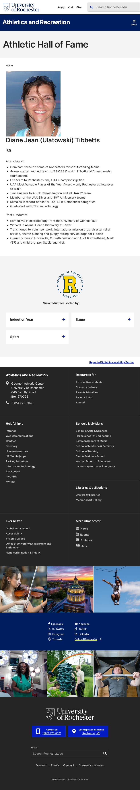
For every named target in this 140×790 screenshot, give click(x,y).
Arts (81, 546)
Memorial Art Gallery (89, 500)
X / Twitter (56, 629)
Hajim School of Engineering (93, 436)
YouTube (82, 624)
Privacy (55, 765)
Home (9, 65)
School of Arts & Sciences (92, 430)
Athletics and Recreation (36, 22)
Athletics (84, 540)
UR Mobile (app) (16, 456)
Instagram (56, 634)
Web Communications (19, 436)
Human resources (17, 451)
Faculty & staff (84, 397)
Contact (11, 441)
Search (34, 747)
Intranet (11, 430)
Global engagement (18, 528)
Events (82, 534)
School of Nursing (87, 451)
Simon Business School (90, 456)
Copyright (68, 765)
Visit (70, 7)
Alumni (80, 402)
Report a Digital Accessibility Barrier (111, 362)
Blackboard (13, 471)
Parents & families (87, 392)
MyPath (10, 481)
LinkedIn (82, 634)
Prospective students (89, 382)
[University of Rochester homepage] (21, 7)
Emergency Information (91, 765)
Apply (61, 7)
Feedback (41, 765)
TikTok (80, 629)
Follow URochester (88, 639)
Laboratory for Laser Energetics (95, 466)
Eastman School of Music (91, 441)
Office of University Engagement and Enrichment (28, 545)
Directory (12, 446)
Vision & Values (15, 538)
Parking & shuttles (17, 461)
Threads (55, 639)
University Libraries (88, 495)
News (82, 528)
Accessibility (14, 533)
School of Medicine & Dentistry (95, 446)
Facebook (55, 624)
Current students (86, 387)
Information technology (20, 466)
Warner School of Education (93, 461)
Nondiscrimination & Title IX (23, 552)
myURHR (11, 476)
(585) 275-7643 (22, 403)
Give (79, 7)
